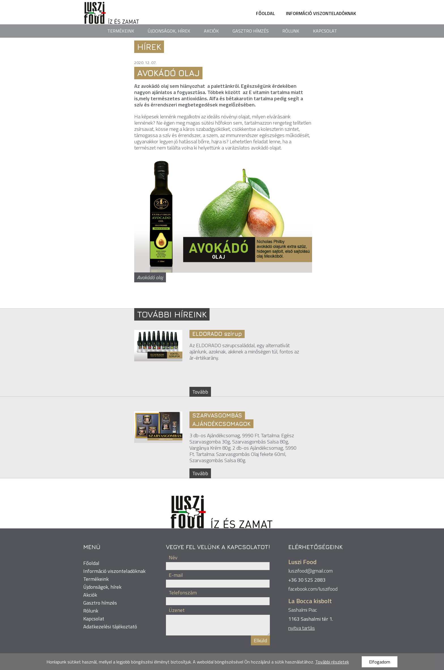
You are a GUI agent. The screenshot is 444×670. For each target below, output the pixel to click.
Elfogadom (379, 661)
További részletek (332, 661)
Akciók (211, 30)
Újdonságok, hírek (169, 30)
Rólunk (290, 30)
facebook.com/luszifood (313, 589)
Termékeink (120, 30)
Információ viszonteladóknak (321, 13)
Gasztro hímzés (250, 30)
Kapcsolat (325, 30)
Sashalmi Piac (302, 610)
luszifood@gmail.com (310, 571)
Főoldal (265, 13)
